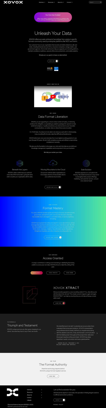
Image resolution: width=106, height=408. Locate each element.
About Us (60, 2)
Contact (69, 2)
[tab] (37, 273)
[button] (97, 333)
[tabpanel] (53, 295)
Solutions (41, 2)
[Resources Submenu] (54, 2)
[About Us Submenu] (63, 2)
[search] (100, 2)
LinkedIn (29, 400)
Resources (50, 2)
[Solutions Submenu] (44, 2)
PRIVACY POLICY (58, 404)
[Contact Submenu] (72, 2)
